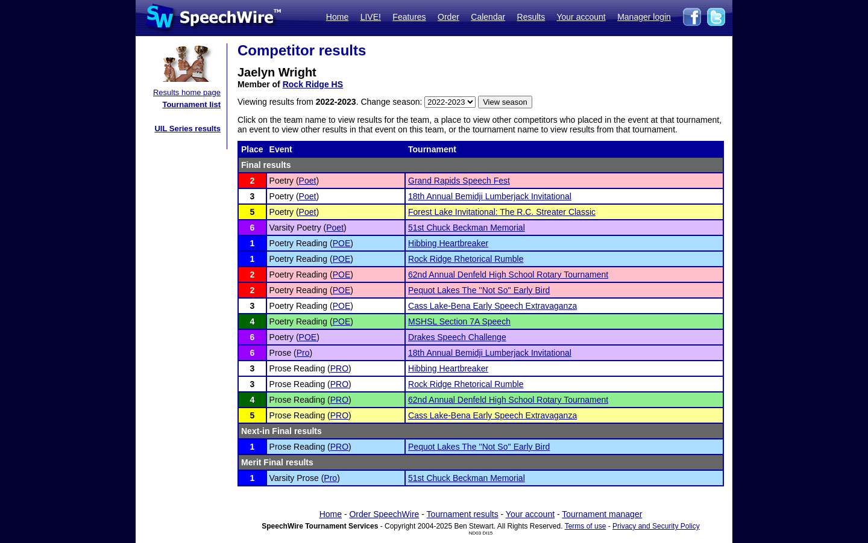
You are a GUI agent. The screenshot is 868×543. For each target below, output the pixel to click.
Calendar (488, 17)
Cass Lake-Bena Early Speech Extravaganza (492, 306)
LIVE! (370, 17)
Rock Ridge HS (313, 84)
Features (409, 17)
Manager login (644, 17)
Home (337, 17)
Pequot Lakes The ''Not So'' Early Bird (479, 290)
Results (531, 17)
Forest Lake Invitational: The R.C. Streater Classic (502, 212)
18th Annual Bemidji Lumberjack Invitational (489, 196)
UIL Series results (187, 128)
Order (448, 17)
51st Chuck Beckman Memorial (466, 227)
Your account (580, 17)
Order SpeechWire (384, 514)
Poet (307, 180)
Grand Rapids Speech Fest (459, 180)
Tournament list (191, 104)
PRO (339, 368)
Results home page (187, 92)
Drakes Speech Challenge (457, 337)
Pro (303, 353)
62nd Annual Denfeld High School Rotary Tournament (508, 274)
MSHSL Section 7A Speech (459, 321)
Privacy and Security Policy (656, 526)
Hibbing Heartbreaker (448, 243)
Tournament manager (602, 514)
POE (342, 243)
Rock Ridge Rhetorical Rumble (465, 259)
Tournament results (462, 514)
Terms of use (585, 526)
